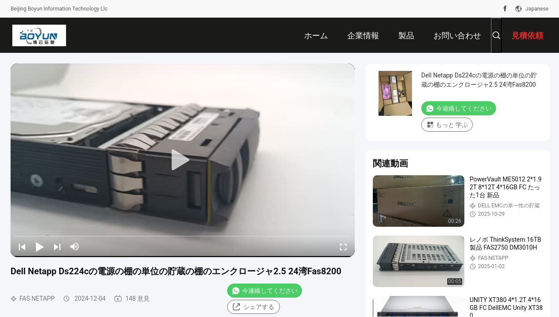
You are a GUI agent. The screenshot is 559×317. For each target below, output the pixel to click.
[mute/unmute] (75, 246)
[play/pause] (39, 246)
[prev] (22, 246)
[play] (183, 160)
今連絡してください (265, 291)
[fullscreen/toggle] (343, 246)
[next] (57, 246)
